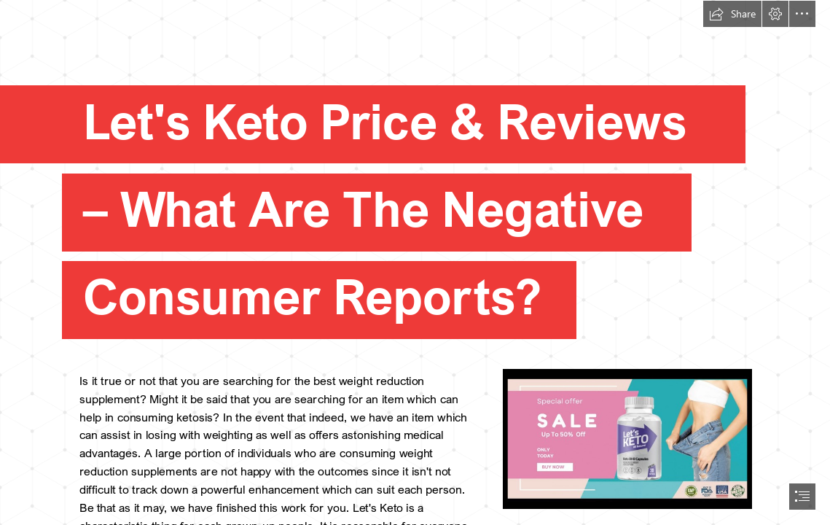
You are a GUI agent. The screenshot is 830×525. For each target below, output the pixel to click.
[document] (415, 262)
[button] (732, 14)
